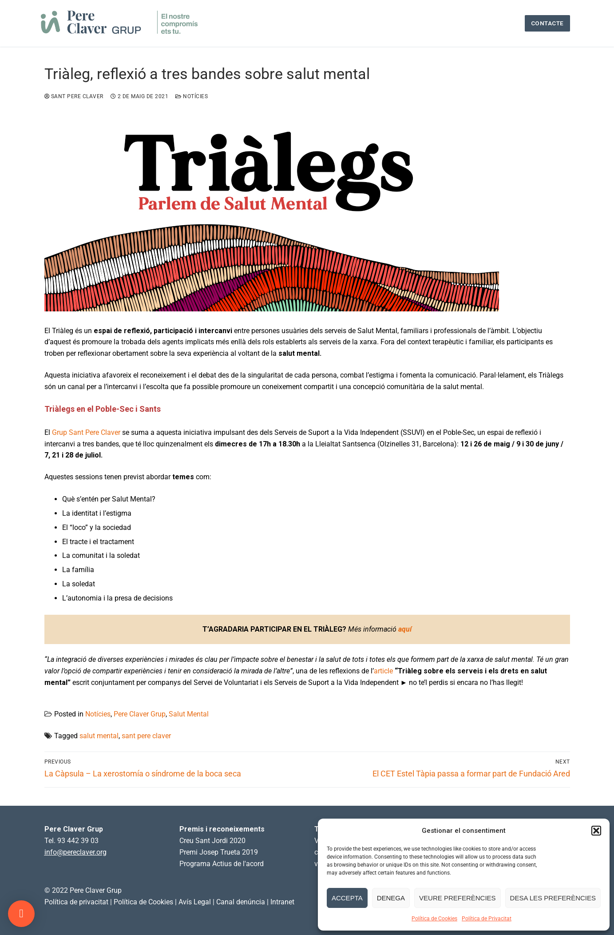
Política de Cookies (434, 918)
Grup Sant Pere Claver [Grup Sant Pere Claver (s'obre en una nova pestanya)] (86, 432)
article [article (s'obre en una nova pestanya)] (383, 671)
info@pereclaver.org (75, 852)
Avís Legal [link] (194, 902)
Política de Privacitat (486, 918)
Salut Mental (189, 714)
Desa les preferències (553, 898)
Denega (391, 898)
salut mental (99, 736)
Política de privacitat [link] (76, 902)
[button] (596, 830)
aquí (405, 629)
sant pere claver (146, 736)
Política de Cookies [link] (143, 902)
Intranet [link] (282, 902)
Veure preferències (457, 898)
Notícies (191, 96)
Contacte (547, 23)
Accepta (347, 898)
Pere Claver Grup (140, 714)
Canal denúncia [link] (240, 902)
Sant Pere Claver (73, 96)
